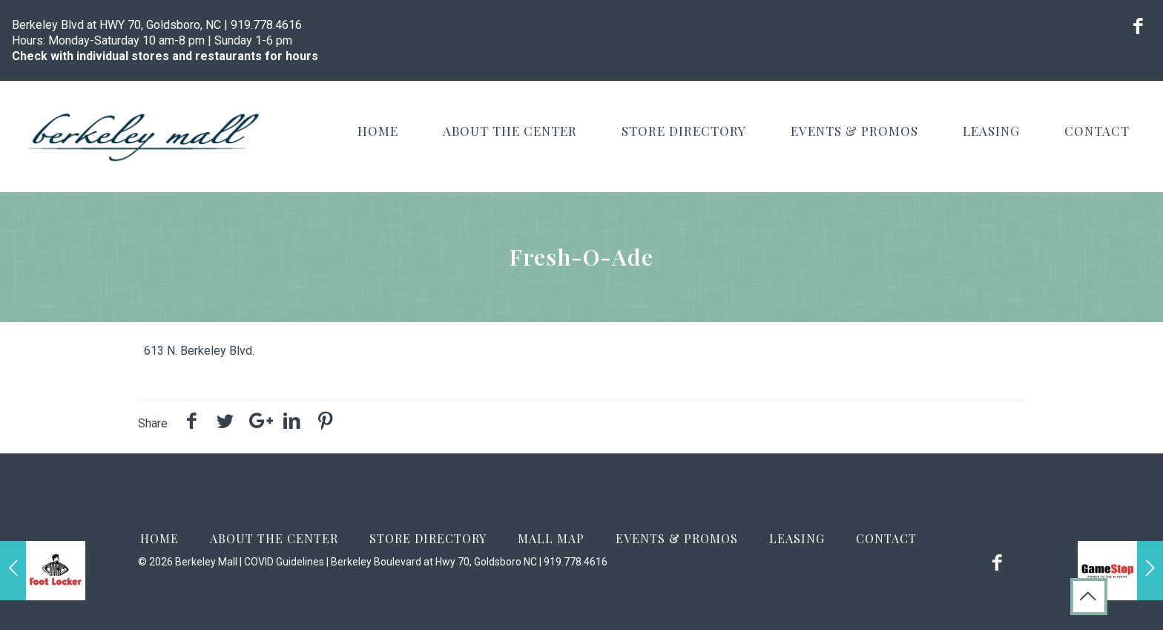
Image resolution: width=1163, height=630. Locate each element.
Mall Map (551, 538)
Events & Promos (677, 538)
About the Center (274, 538)
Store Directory (428, 538)
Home (159, 538)
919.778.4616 (266, 25)
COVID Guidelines (284, 562)
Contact (886, 538)
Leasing (797, 538)
